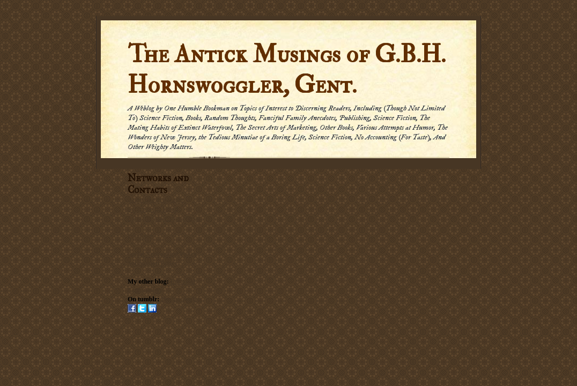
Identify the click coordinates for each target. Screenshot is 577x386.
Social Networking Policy (162, 254)
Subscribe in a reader (156, 200)
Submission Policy (152, 263)
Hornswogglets (181, 299)
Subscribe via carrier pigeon (164, 218)
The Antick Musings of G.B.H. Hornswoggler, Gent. (287, 69)
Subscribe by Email (153, 209)
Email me (140, 236)
